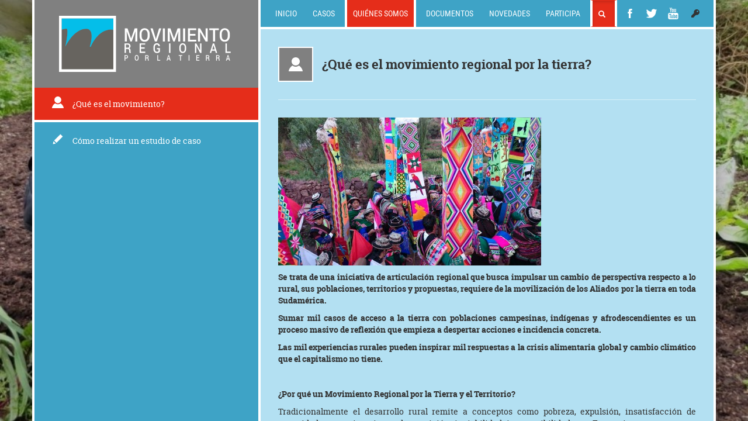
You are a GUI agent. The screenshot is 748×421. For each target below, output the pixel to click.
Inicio (286, 13)
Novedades (509, 13)
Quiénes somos (380, 13)
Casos (324, 13)
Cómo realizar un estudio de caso (126, 140)
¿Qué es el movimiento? (108, 103)
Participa (563, 13)
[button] (695, 13)
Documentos (449, 13)
